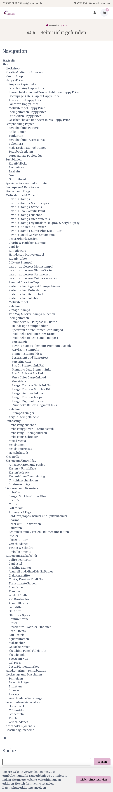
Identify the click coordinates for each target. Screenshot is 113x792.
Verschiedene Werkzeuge (25, 698)
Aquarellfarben (19, 639)
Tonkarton (16, 135)
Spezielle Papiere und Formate (26, 183)
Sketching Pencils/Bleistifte (27, 650)
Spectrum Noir (18, 658)
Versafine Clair (21, 361)
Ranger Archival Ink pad (28, 393)
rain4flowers (17, 250)
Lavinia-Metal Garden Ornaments (32, 235)
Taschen (14, 718)
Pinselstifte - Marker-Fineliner (30, 627)
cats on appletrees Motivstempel (31, 266)
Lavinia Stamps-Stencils (25, 207)
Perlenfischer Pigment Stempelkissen (34, 286)
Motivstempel (18, 302)
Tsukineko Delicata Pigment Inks (34, 405)
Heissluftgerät (18, 452)
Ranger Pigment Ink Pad (28, 401)
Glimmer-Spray (19, 615)
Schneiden (16, 678)
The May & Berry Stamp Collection (32, 314)
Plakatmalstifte (19, 575)
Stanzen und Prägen (19, 191)
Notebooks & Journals (20, 726)
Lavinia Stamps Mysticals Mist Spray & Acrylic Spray (44, 223)
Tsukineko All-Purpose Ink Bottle (34, 322)
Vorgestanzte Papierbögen (26, 155)
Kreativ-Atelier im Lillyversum (26, 72)
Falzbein (14, 171)
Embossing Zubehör (22, 425)
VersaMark (19, 381)
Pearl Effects (17, 631)
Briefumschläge (19, 484)
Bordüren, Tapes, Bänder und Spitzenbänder (38, 516)
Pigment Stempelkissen (28, 353)
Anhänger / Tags (20, 512)
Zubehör (14, 306)
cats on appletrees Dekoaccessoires (33, 278)
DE (4, 734)
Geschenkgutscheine (20, 730)
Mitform (14, 504)
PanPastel (15, 563)
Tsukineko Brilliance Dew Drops (33, 334)
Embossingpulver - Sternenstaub (31, 429)
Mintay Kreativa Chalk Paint (28, 579)
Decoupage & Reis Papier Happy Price (34, 96)
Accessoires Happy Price (25, 100)
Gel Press (15, 662)
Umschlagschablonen (23, 480)
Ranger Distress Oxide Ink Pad (32, 385)
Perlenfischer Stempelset (26, 294)
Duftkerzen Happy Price (25, 116)
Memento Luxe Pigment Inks (31, 369)
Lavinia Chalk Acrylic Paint (27, 211)
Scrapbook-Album (21, 151)
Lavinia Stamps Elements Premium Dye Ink (41, 346)
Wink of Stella (18, 595)
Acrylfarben (17, 587)
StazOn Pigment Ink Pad (28, 365)
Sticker (13, 536)
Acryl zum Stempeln (25, 349)
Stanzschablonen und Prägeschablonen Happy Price (44, 92)
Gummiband (17, 179)
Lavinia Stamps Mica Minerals (29, 219)
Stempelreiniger (23, 413)
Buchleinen (16, 167)
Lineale (14, 690)
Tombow (14, 591)
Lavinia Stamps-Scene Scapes (29, 203)
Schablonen (17, 444)
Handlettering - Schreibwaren (26, 670)
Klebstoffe (12, 456)
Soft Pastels (16, 635)
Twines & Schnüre (21, 547)
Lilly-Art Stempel (20, 262)
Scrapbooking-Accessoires (27, 140)
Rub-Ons (15, 492)
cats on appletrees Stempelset (29, 274)
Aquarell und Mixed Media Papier (31, 571)
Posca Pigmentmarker (24, 666)
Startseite (9, 60)
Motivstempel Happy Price (27, 108)
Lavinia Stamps (19, 199)
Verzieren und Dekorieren (23, 488)
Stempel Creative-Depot (25, 282)
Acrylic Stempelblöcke (24, 417)
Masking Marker (20, 567)
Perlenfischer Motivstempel (28, 290)
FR (4, 738)
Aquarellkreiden (20, 603)
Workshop (13, 68)
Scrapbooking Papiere (24, 128)
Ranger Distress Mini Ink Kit (31, 389)
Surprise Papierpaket (23, 84)
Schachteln (16, 714)
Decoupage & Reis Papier (22, 187)
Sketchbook (17, 655)
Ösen (12, 175)
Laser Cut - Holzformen (25, 524)
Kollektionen (17, 132)
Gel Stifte (15, 611)
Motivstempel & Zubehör (23, 195)
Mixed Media (17, 441)
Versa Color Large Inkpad (29, 377)
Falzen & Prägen (20, 682)
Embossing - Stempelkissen (28, 433)
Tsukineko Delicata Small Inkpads (35, 338)
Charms (14, 520)
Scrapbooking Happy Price (27, 88)
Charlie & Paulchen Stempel (28, 243)
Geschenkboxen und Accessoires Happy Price (39, 120)
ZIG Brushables (19, 599)
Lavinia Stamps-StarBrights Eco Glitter (35, 231)
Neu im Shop (14, 76)
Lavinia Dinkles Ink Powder (27, 227)
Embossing (13, 421)
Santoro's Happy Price (23, 104)
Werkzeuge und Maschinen (24, 674)
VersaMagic (19, 341)
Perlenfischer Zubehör (24, 298)
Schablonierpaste (20, 449)
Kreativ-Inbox (18, 258)
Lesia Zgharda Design (23, 238)
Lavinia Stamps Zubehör (25, 215)
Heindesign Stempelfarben (30, 326)
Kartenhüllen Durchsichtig (27, 476)
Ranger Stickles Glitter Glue (27, 496)
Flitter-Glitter (18, 540)
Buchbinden (14, 159)
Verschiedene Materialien (23, 702)
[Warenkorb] (104, 13)
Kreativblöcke (18, 163)
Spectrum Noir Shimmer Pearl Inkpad (37, 330)
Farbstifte (15, 607)
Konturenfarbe (19, 619)
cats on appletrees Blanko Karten (31, 270)
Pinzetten (15, 686)
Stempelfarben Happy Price (27, 112)
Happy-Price (14, 80)
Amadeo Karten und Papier (27, 464)
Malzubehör (17, 643)
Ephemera (16, 143)
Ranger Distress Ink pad (28, 397)
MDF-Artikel (17, 710)
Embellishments (20, 552)
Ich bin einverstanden (93, 779)
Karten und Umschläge (21, 460)
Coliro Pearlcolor (20, 559)
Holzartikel (16, 706)
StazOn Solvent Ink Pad (27, 373)
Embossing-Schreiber (23, 437)
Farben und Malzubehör (21, 555)
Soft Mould (16, 508)
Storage (14, 694)
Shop (5, 64)
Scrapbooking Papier (20, 124)
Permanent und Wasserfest (30, 357)
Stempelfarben (19, 318)
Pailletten (15, 528)
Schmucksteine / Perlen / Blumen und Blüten (39, 532)
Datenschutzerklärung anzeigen (24, 787)
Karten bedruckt (19, 472)
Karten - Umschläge (22, 468)
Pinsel (13, 623)
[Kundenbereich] (95, 13)
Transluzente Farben (23, 583)
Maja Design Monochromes (27, 147)
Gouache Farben (20, 647)
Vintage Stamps (19, 310)
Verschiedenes (18, 544)
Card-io (14, 246)
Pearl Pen (15, 500)
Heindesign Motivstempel (26, 254)
